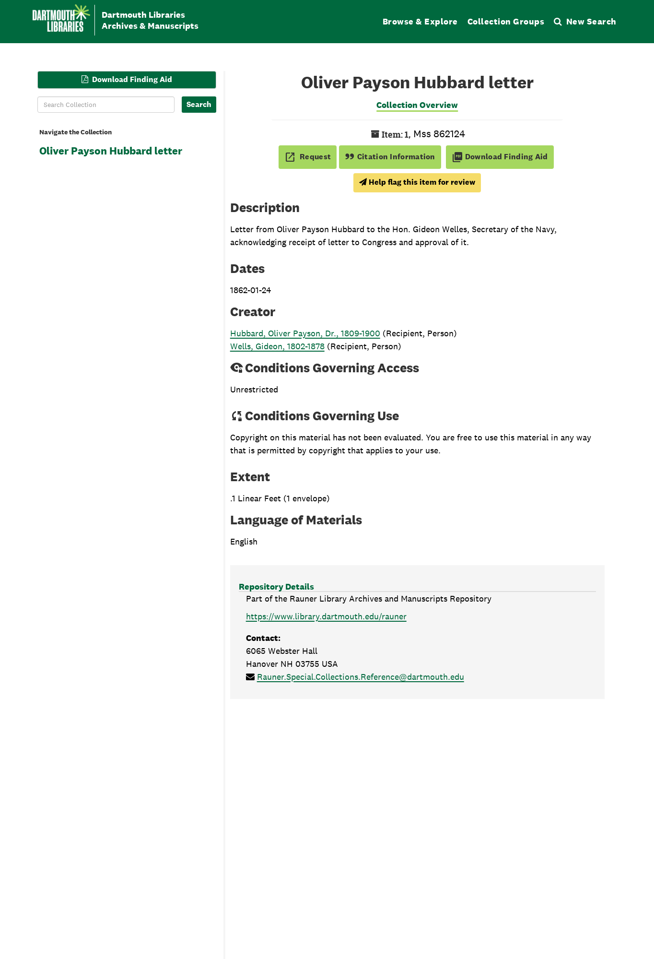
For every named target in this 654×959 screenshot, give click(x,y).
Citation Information (390, 157)
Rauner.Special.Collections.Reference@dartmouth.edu (360, 676)
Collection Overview (417, 104)
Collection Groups (506, 21)
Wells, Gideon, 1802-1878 (277, 346)
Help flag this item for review (417, 182)
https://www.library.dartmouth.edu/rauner (326, 616)
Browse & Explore (420, 21)
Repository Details (276, 586)
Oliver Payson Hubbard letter (110, 150)
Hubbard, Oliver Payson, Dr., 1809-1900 (305, 333)
